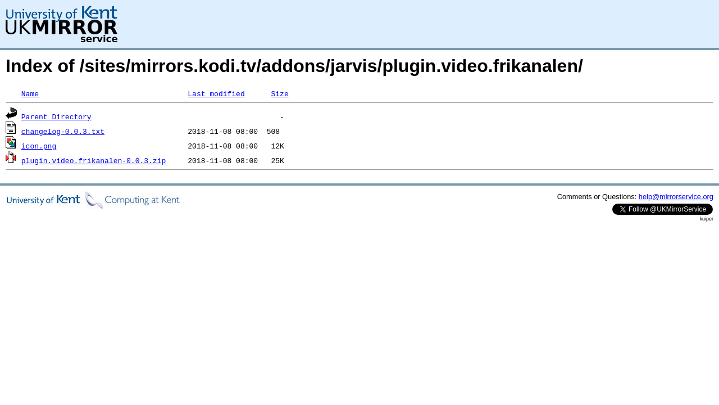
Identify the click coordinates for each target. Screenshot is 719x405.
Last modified (216, 93)
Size (279, 93)
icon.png (38, 146)
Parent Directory (56, 116)
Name (30, 93)
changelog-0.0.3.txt (62, 131)
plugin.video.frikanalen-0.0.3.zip (93, 160)
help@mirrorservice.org (676, 196)
